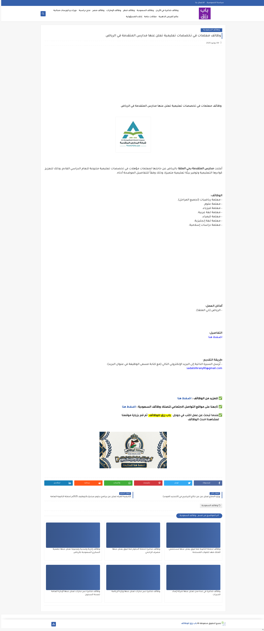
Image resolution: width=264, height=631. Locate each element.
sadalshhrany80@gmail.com (203, 368)
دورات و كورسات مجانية (64, 10)
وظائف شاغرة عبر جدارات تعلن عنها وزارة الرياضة (134, 591)
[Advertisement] (132, 75)
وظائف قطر (128, 10)
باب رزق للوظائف (188, 624)
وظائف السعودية (144, 10)
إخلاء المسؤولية (133, 17)
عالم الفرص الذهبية (167, 17)
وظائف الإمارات (112, 10)
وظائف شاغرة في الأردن (166, 10)
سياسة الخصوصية (214, 3)
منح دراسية (83, 10)
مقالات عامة (149, 17)
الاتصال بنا (198, 3)
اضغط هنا (214, 337)
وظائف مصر (97, 10)
